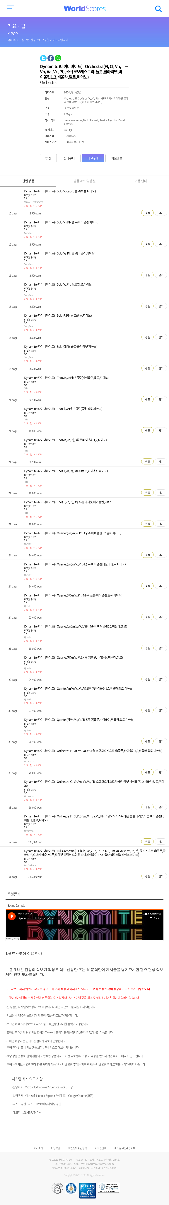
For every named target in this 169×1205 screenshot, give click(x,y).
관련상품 (28, 180)
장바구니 (69, 158)
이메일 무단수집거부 (124, 1148)
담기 (161, 213)
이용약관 (55, 1148)
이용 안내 (141, 180)
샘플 (147, 213)
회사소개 (38, 1148)
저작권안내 (100, 1148)
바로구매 (93, 158)
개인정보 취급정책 (77, 1148)
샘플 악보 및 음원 (84, 180)
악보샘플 (116, 158)
